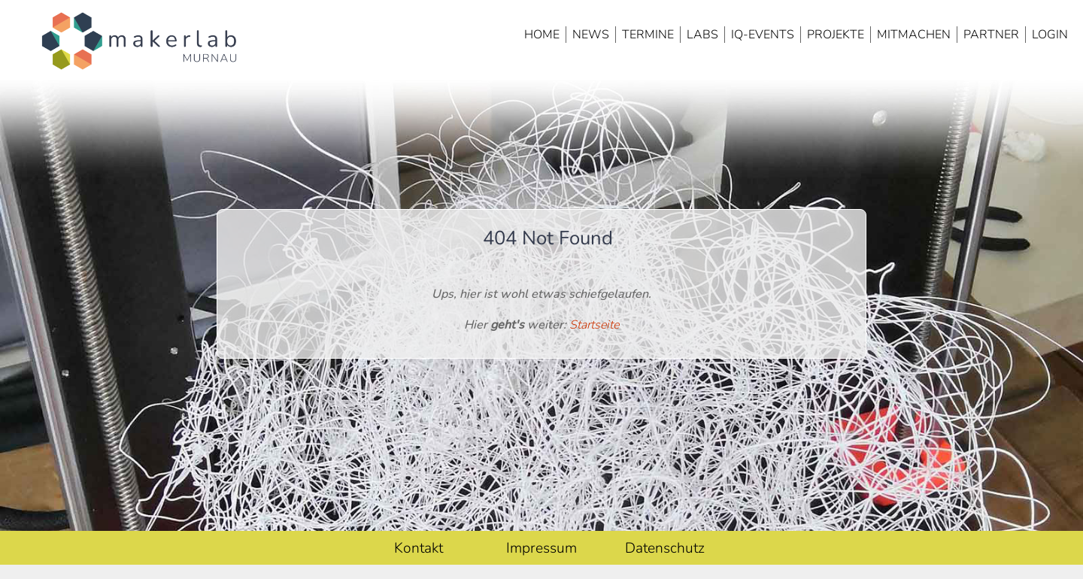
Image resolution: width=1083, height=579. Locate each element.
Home (542, 34)
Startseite (594, 325)
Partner (991, 34)
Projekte (835, 34)
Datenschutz (665, 548)
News (590, 34)
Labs (702, 34)
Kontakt (418, 548)
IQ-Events (762, 34)
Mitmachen (914, 34)
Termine (648, 34)
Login (1050, 34)
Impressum (541, 548)
